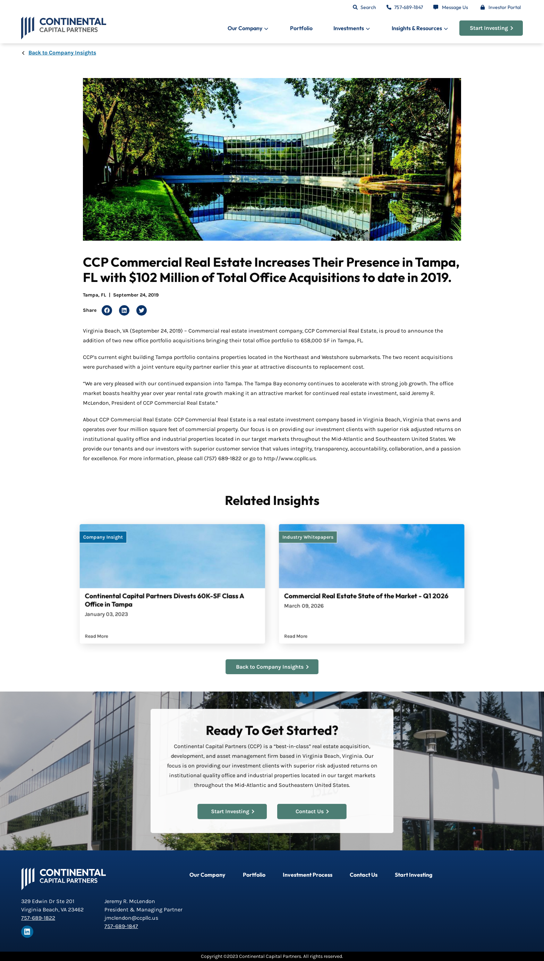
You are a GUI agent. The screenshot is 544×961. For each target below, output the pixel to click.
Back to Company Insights (62, 52)
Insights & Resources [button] (417, 28)
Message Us (455, 7)
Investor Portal (504, 7)
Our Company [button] (245, 28)
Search (368, 7)
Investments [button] (348, 28)
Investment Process (307, 874)
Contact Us (309, 808)
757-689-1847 (408, 7)
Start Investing (491, 28)
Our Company (207, 874)
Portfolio (301, 28)
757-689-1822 (38, 918)
